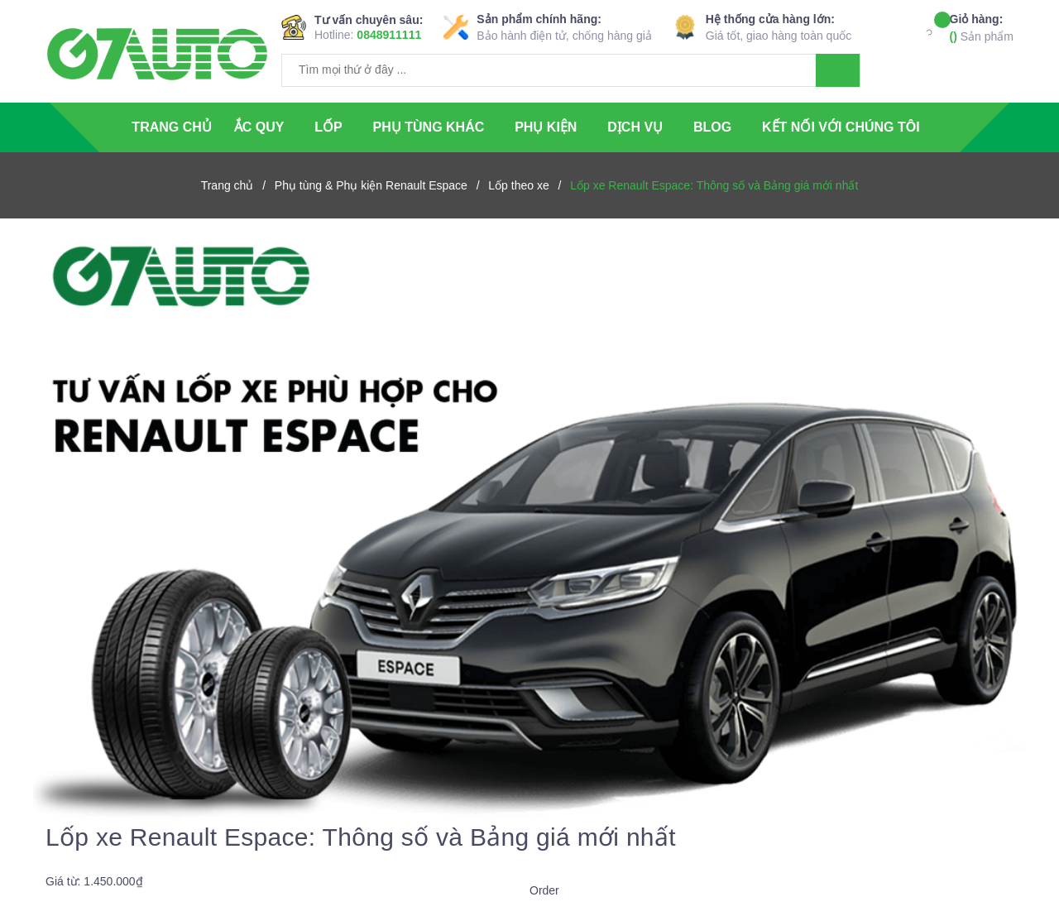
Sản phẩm (981, 27)
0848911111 (389, 34)
